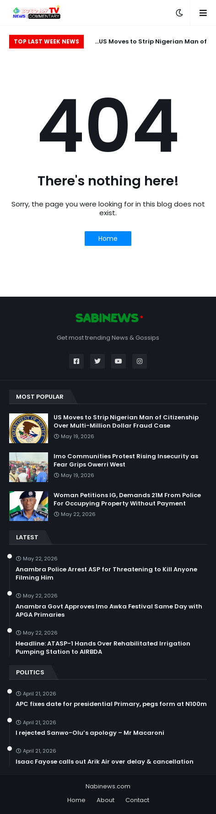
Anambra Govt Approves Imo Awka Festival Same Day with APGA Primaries (109, 610)
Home (108, 238)
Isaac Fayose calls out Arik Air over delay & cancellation (105, 762)
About (105, 800)
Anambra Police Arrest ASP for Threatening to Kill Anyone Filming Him (106, 573)
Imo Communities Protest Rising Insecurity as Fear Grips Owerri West (126, 460)
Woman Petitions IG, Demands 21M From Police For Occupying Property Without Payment (127, 499)
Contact (137, 800)
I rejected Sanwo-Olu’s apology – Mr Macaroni (90, 733)
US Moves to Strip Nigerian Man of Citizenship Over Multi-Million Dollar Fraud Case (149, 43)
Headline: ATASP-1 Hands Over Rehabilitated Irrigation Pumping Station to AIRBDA (103, 648)
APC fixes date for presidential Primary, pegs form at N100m (111, 704)
